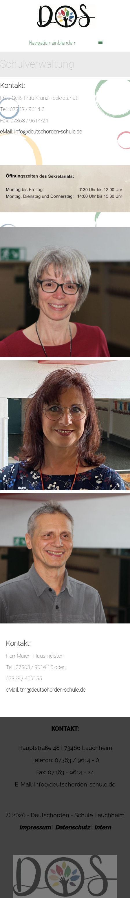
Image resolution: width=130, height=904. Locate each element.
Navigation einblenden (52, 42)
